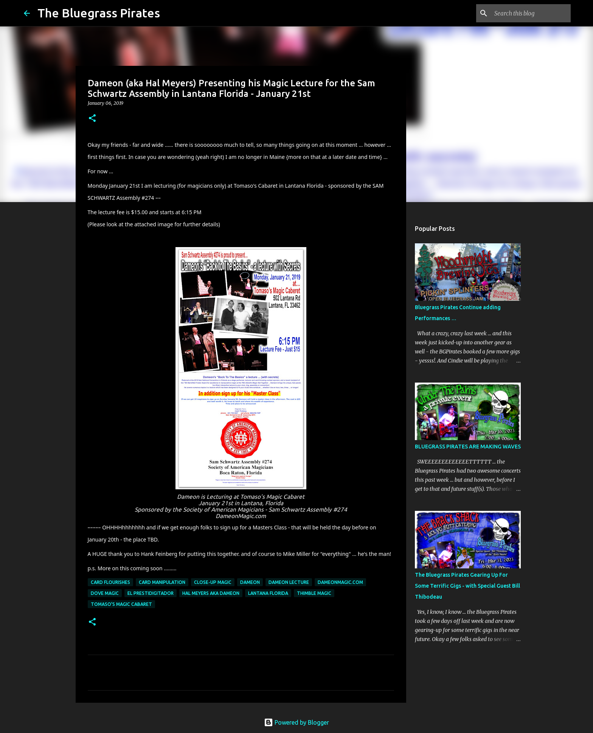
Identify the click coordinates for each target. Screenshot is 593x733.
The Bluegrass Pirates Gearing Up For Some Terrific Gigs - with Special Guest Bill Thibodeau (467, 586)
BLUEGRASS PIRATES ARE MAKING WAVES (468, 447)
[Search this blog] (531, 13)
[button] (92, 119)
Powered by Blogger (296, 722)
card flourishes (110, 582)
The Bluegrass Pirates (98, 13)
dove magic (105, 593)
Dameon (250, 582)
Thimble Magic (314, 593)
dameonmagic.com (340, 582)
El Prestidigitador (150, 593)
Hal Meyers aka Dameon (210, 593)
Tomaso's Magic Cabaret (121, 604)
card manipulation (162, 582)
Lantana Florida (268, 593)
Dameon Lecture (289, 582)
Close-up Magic (212, 582)
